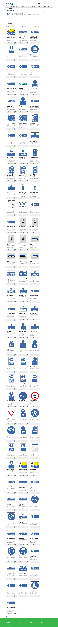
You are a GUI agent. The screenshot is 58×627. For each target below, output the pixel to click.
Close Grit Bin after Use (22, 295)
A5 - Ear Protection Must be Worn (23, 366)
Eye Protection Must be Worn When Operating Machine (22, 505)
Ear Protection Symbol (10, 555)
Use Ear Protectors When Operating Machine (11, 539)
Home (7, 6)
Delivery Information (8, 621)
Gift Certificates (32, 621)
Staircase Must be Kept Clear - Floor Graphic (10, 435)
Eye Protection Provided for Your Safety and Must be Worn (23, 487)
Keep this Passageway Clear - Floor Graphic (11, 401)
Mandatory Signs (11, 8)
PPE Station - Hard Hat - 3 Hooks (34, 244)
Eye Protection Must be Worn (34, 487)
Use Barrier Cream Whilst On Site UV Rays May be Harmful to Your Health (11, 89)
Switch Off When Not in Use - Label (11, 192)
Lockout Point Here (22, 157)
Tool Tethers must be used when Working (34, 209)
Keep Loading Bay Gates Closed (10, 295)
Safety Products (24, 6)
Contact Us (34, 6)
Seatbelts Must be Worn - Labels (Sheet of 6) (23, 175)
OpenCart (10, 625)
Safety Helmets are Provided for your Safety (23, 332)
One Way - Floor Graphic (22, 417)
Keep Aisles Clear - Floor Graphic (10, 452)
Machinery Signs (18, 22)
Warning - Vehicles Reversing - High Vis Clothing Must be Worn (23, 470)
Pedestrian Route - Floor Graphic (34, 435)
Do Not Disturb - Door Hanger (10, 209)
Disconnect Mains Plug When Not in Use (23, 71)
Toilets (35, 22)
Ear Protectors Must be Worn (10, 590)
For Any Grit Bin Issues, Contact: (22, 313)
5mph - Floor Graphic (33, 400)
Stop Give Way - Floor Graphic (10, 418)
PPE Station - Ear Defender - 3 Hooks (11, 261)
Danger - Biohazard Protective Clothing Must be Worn (34, 470)
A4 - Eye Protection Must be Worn (11, 366)
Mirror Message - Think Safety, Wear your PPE (33, 452)
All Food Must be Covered (11, 140)
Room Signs (26, 22)
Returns (19, 621)
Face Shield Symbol (10, 521)
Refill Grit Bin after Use (10, 331)
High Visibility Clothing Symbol (33, 54)
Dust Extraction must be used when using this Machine (34, 296)
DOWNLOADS (39, 6)
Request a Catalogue (45, 6)
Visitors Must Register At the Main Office (34, 89)
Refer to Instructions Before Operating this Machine (11, 71)
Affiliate (31, 622)
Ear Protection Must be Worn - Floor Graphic (34, 366)
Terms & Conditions (8, 623)
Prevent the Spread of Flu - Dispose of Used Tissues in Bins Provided (23, 124)
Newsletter (42, 623)
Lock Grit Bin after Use (33, 313)
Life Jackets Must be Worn (11, 469)
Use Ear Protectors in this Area (34, 521)
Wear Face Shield (9, 486)
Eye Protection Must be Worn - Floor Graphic (10, 383)
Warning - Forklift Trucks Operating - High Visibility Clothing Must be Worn (11, 37)
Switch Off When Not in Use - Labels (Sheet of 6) (34, 175)
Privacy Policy (8, 622)
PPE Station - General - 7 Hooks (34, 261)
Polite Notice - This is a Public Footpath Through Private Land (10, 279)
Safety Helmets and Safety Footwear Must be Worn (23, 573)
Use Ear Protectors (21, 538)
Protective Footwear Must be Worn (23, 590)
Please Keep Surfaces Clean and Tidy (23, 140)
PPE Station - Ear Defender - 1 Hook (34, 226)
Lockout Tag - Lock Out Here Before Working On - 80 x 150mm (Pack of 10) (23, 193)
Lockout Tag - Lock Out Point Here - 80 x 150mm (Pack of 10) (34, 193)
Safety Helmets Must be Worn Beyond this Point (10, 573)
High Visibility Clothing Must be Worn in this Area (34, 37)
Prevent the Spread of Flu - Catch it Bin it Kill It (34, 123)
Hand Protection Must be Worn (11, 608)
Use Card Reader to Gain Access (10, 349)
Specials (31, 623)
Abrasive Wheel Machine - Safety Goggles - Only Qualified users (22, 522)
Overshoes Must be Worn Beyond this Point (11, 106)
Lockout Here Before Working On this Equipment (11, 158)
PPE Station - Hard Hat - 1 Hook (22, 226)
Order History (43, 621)
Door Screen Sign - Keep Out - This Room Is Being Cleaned (23, 209)
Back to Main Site (12, 6)
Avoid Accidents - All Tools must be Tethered (11, 226)
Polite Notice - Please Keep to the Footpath (23, 278)
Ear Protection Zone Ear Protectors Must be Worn (34, 539)
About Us (29, 6)
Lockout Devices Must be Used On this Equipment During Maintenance (34, 141)
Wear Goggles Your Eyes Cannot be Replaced (10, 504)
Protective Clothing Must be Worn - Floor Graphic (23, 383)
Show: (33, 26)
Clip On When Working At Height (22, 37)
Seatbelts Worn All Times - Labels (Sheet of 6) (11, 175)
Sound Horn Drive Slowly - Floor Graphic (34, 383)
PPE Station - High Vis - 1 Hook (22, 244)
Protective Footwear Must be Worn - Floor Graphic (23, 452)
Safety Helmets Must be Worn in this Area (34, 556)
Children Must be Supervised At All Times (23, 106)
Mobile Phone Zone (21, 88)
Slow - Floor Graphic (22, 400)
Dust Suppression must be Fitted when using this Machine (11, 314)
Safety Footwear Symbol (34, 590)
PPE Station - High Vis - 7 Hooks (22, 261)
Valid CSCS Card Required (22, 348)
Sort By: (22, 26)
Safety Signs (18, 6)
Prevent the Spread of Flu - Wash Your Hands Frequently (11, 123)
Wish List (42, 622)
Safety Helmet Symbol (22, 555)
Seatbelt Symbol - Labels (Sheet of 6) (34, 158)
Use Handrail (32, 71)
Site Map (19, 622)
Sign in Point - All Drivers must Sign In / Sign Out (34, 332)
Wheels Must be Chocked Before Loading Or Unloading (34, 106)
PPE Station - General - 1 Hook (10, 244)
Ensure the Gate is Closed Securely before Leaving (34, 278)
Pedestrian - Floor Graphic (34, 417)
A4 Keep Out (32, 348)
